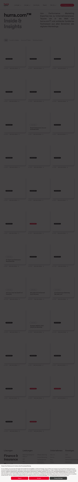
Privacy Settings (43, 475)
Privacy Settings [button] (58, 478)
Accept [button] (39, 478)
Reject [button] (19, 478)
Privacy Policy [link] (66, 475)
